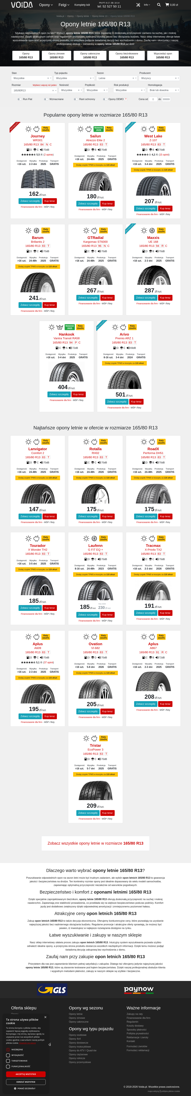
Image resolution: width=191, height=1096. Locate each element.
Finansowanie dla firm (31, 207)
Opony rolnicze (77, 1058)
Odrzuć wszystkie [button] (25, 1082)
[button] (26, 1088)
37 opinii (48, 662)
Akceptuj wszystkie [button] (26, 1074)
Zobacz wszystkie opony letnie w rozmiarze (95, 843)
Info (147, 5)
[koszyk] (171, 5)
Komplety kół (82, 4)
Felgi (64, 5)
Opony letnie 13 (99, 16)
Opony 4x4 (75, 1038)
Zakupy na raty (135, 1014)
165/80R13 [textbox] (34, 90)
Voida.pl (60, 16)
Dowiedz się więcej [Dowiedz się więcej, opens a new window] (27, 1043)
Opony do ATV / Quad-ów (82, 1050)
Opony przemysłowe (80, 1062)
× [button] (45, 1017)
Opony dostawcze (78, 1042)
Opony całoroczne (79, 1021)
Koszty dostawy (135, 1025)
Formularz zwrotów (137, 1046)
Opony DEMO (116, 99)
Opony (46, 5)
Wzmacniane (56, 99)
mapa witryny (153, 1091)
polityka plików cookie (170, 1091)
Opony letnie (83, 16)
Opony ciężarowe (78, 1054)
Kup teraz (50, 201)
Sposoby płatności (136, 1029)
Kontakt (131, 1041)
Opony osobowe (78, 1035)
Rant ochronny (87, 99)
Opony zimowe (77, 1018)
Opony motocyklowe (80, 1046)
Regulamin (132, 1021)
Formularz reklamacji (138, 1050)
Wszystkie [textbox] (31, 78)
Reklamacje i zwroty (137, 1037)
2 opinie (48, 154)
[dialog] (26, 1053)
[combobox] (31, 78)
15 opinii (164, 154)
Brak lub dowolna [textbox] (163, 90)
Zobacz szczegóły (30, 201)
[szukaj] (159, 5)
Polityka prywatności (138, 1033)
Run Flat (27, 99)
